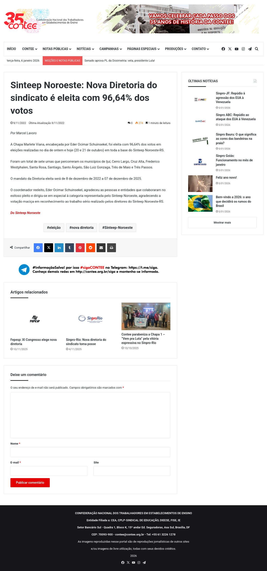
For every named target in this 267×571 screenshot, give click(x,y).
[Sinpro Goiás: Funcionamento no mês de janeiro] (200, 162)
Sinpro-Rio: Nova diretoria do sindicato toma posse (86, 342)
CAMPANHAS (109, 49)
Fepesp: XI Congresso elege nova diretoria (33, 342)
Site (96, 462)
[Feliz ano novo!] (200, 183)
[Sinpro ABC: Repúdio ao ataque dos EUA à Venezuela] (200, 121)
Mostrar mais (222, 222)
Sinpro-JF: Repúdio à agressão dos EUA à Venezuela (230, 98)
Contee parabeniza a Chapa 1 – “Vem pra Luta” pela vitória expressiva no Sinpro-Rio (143, 339)
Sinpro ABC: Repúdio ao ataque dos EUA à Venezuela (236, 117)
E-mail (15, 462)
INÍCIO (11, 49)
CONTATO (199, 49)
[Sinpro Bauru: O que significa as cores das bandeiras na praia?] (200, 140)
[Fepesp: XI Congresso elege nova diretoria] (34, 319)
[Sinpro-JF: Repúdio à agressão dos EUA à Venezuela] (200, 99)
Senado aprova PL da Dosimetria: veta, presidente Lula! (120, 60)
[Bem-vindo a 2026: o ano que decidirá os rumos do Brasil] (200, 203)
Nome (15, 443)
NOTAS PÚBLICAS (55, 49)
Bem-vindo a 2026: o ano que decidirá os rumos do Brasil (233, 201)
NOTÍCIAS (84, 49)
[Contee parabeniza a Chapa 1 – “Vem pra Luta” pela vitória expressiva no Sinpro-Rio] (146, 316)
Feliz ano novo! (226, 177)
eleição (55, 228)
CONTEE (28, 49)
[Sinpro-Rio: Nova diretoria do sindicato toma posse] (90, 319)
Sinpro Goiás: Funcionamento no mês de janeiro (234, 160)
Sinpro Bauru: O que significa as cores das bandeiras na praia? (236, 139)
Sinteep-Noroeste (118, 228)
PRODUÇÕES (174, 49)
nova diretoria (83, 228)
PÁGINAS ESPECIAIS (141, 49)
